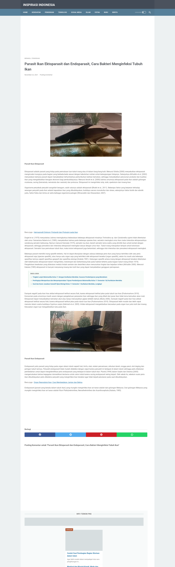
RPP (129, 251)
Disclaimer (98, 557)
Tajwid (120, 255)
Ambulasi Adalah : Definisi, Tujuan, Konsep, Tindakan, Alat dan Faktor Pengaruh (133, 123)
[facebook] (35, 477)
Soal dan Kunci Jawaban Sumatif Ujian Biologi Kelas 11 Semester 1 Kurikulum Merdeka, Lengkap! (67, 314)
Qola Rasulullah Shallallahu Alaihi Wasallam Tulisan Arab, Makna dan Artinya (133, 155)
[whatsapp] (98, 477)
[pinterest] (77, 477)
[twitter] (56, 477)
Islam (89, 9)
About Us (68, 557)
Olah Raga (138, 246)
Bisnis (134, 238)
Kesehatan (37, 9)
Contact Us (77, 557)
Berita (116, 9)
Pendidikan (50, 9)
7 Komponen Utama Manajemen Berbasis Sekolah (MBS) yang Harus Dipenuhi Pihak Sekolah (133, 171)
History (142, 242)
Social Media (138, 251)
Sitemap (107, 557)
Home (27, 9)
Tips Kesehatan (89, 563)
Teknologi (64, 9)
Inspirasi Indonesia (40, 2)
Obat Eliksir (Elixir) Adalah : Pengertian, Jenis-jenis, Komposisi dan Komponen (132, 139)
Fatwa (98, 9)
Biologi (127, 238)
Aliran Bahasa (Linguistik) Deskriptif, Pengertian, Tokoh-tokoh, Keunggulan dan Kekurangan (133, 187)
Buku (107, 9)
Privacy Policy (88, 557)
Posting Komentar (46, 73)
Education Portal (78, 563)
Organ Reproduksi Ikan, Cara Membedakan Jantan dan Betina (58, 423)
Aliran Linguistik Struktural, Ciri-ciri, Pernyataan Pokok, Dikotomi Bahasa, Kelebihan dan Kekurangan (133, 203)
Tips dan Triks (139, 255)
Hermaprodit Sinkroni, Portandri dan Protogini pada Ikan (56, 241)
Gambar (134, 242)
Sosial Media (78, 9)
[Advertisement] (87, 31)
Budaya (141, 238)
